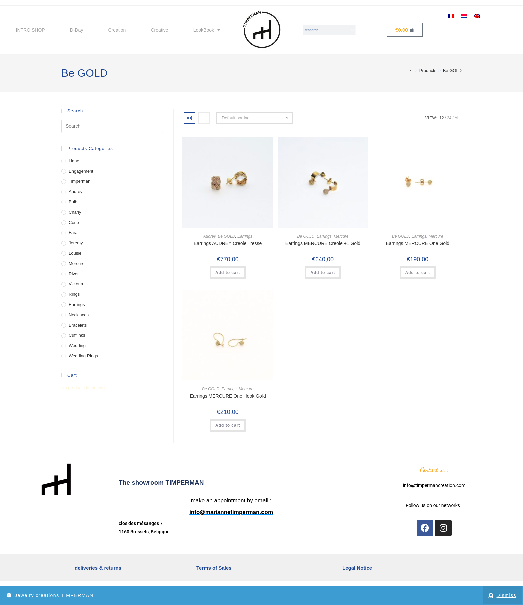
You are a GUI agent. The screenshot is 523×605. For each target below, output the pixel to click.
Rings (74, 294)
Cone (74, 222)
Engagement (81, 171)
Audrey (209, 236)
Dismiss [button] (507, 595)
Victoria (76, 283)
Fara (73, 232)
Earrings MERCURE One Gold (417, 243)
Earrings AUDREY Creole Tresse (228, 243)
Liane (74, 160)
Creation (117, 30)
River (74, 273)
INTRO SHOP (30, 30)
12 (441, 118)
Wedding (77, 345)
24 (449, 118)
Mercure (341, 236)
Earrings (244, 236)
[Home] (410, 70)
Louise (75, 253)
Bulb (73, 201)
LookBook (206, 30)
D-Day (76, 30)
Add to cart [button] (227, 272)
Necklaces (79, 314)
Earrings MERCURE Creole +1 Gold (322, 243)
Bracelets (78, 325)
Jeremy (76, 242)
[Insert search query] (112, 126)
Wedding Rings (83, 355)
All (458, 118)
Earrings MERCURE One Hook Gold (228, 396)
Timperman (79, 181)
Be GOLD (452, 70)
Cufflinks (77, 335)
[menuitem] (451, 16)
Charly (75, 212)
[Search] (353, 30)
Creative (159, 30)
